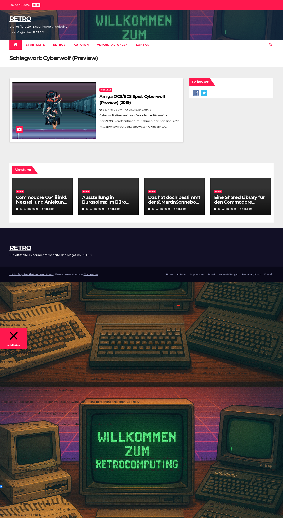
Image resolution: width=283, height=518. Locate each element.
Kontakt (143, 44)
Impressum (197, 274)
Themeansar (91, 274)
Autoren (81, 44)
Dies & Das (106, 90)
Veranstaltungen (112, 44)
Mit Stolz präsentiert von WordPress (31, 274)
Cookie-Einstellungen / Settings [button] (27, 308)
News (20, 191)
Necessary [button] (7, 481)
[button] (270, 44)
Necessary (12, 487)
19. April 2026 (30, 209)
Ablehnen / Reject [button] (13, 319)
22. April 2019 (113, 109)
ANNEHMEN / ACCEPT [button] (17, 313)
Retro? (59, 44)
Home (169, 274)
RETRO (20, 19)
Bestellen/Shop (251, 274)
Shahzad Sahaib (138, 109)
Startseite (35, 44)
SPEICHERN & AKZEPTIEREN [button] (20, 515)
